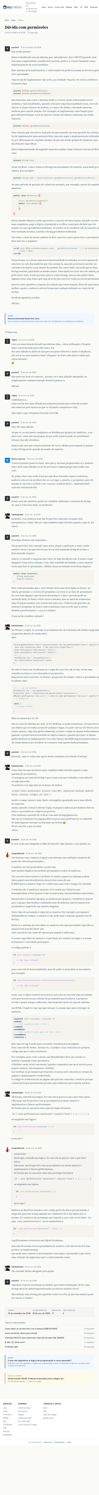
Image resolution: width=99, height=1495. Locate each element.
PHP (86, 7)
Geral (50, 7)
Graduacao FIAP (25, 1418)
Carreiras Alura (24, 1408)
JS (81, 7)
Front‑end (59, 7)
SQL (76, 7)
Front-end (7, 1415)
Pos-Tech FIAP (24, 1421)
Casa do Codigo (50, 1415)
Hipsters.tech (48, 1418)
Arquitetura (7, 1435)
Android (93, 7)
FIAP (45, 1411)
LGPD (69, 1442)
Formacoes (22, 1411)
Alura (45, 1408)
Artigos (21, 1415)
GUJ (7, 20)
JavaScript (7, 1425)
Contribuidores (59, 1442)
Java (43, 7)
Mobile (69, 7)
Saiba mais (48, 1442)
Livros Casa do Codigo (27, 1425)
